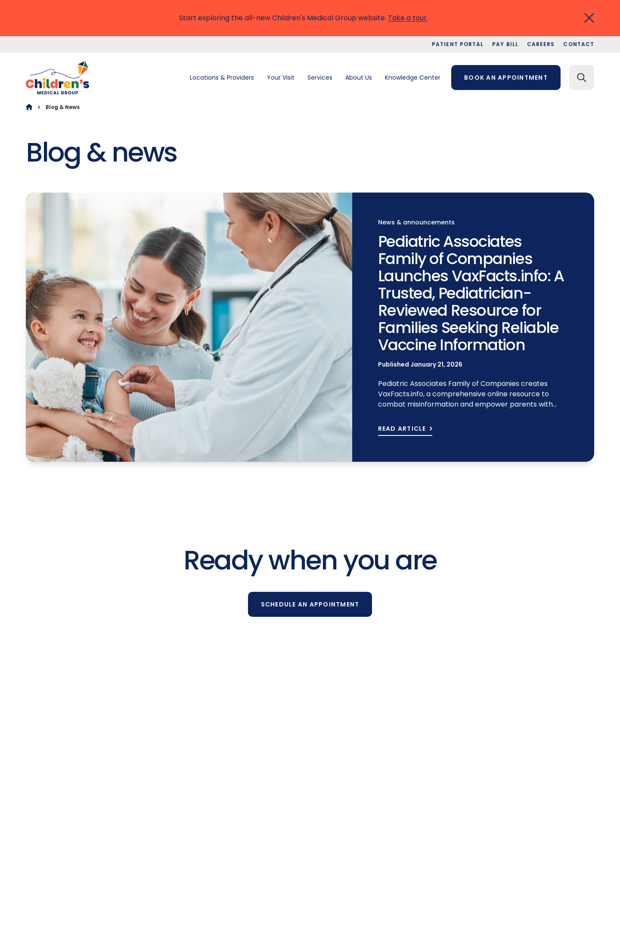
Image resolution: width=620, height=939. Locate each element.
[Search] (581, 77)
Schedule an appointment (310, 604)
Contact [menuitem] (578, 44)
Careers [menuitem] (541, 44)
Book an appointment (506, 77)
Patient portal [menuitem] (458, 44)
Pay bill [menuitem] (505, 44)
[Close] (589, 18)
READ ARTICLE (402, 429)
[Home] (29, 107)
